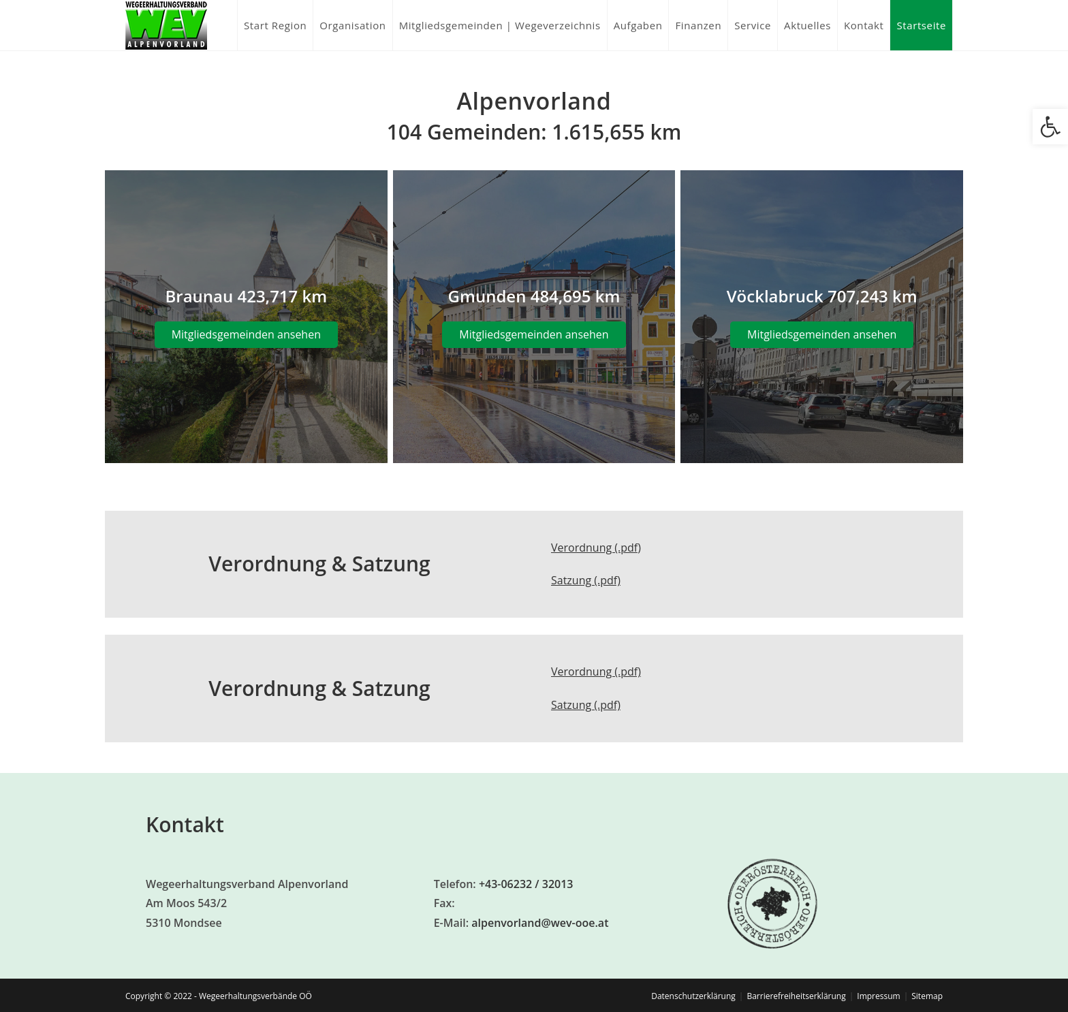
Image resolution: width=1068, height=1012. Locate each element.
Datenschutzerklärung (693, 996)
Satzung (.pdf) (586, 580)
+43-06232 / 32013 (526, 883)
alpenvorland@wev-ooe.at (539, 922)
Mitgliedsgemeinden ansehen (246, 334)
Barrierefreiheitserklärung (796, 996)
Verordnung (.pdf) (596, 547)
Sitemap (927, 996)
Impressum (878, 996)
